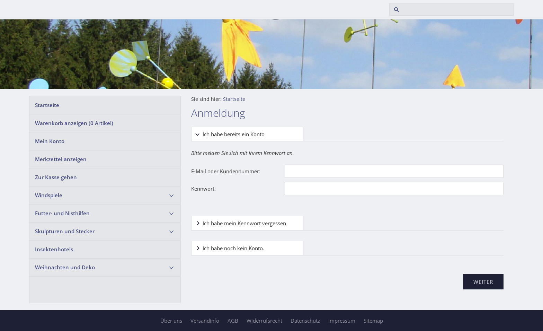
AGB (233, 320)
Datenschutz (305, 320)
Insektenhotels (54, 249)
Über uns (171, 320)
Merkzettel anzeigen (61, 159)
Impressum (341, 320)
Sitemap (373, 320)
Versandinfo (204, 320)
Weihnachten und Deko (65, 267)
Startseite (47, 105)
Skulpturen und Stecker (65, 231)
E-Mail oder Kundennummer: (225, 171)
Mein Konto (49, 141)
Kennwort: (203, 188)
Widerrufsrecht (264, 320)
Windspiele (48, 195)
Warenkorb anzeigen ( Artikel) (74, 123)
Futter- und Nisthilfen (62, 213)
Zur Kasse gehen (56, 177)
